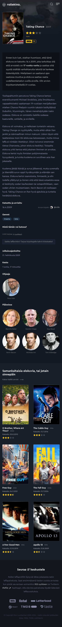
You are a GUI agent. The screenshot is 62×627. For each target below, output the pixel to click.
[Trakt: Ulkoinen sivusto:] (13, 607)
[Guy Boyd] (51, 319)
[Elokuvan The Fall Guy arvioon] (46, 470)
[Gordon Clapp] (31, 319)
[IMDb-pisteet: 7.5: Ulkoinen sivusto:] (31, 41)
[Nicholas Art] (31, 343)
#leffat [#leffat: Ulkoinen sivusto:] (5, 588)
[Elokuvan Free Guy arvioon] (15, 470)
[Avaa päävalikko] (58, 4)
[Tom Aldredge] (51, 343)
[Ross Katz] (11, 289)
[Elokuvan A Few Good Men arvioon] (15, 527)
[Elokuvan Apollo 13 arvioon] (46, 527)
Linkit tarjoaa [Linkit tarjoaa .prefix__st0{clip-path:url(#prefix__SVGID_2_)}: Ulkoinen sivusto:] (12, 234)
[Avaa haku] (52, 4)
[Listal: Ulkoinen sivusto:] (22, 601)
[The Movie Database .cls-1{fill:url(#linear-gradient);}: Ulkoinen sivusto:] (29, 607)
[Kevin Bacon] (11, 343)
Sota (16, 219)
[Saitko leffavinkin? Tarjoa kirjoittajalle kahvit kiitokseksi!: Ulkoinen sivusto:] (28, 241)
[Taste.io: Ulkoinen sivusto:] (46, 607)
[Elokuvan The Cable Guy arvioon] (46, 411)
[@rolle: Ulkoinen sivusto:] (55, 207)
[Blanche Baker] (11, 319)
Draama (7, 219)
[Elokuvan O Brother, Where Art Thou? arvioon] (15, 412)
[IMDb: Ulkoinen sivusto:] (12, 601)
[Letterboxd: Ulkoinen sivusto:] (41, 600)
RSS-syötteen (41, 584)
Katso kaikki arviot (12, 380)
